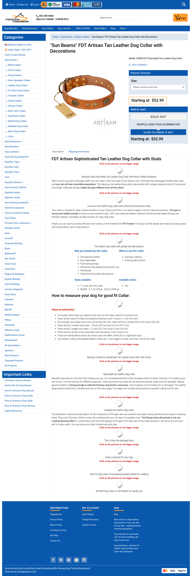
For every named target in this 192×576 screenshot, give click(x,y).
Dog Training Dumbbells (16, 202)
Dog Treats (10, 218)
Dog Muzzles (10, 28)
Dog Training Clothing (15, 187)
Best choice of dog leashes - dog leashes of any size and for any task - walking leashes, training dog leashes (127, 524)
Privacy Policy (56, 519)
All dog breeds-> (13, 345)
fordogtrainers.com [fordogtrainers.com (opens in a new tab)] (27, 571)
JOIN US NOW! (82, 28)
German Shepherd (14, 289)
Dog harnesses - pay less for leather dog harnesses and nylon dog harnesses (127, 548)
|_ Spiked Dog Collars (16, 121)
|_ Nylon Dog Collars (15, 131)
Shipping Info (56, 514)
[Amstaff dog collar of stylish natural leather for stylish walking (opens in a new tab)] (118, 484)
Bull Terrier (10, 258)
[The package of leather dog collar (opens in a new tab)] (118, 433)
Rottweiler (10, 325)
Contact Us (22, 4)
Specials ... (10, 350)
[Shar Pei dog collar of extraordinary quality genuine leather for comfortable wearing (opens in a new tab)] (118, 467)
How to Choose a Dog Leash (19, 395)
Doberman (10, 269)
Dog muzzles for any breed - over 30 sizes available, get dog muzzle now (126, 537)
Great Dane (10, 294)
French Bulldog (12, 284)
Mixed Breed (11, 340)
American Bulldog (13, 243)
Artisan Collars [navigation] (81, 36)
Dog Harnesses (29, 28)
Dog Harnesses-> (13, 141)
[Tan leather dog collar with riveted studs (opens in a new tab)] (118, 239)
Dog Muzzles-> (12, 146)
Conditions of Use (58, 530)
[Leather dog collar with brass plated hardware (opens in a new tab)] (118, 350)
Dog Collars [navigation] (66, 36)
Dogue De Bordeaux (14, 274)
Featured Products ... (15, 360)
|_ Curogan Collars (14, 95)
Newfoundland (12, 314)
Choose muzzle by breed (17, 213)
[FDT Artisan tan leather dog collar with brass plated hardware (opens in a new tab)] (118, 169)
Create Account (89, 525)
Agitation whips (12, 192)
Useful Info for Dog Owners (18, 385)
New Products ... (13, 355)
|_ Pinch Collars (13, 70)
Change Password (90, 519)
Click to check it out (158, 132)
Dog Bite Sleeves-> (14, 182)
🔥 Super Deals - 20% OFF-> (18, 49)
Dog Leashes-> (12, 151)
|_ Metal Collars (13, 65)
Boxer (7, 248)
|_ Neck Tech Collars (15, 111)
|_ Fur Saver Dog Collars (17, 90)
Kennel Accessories (14, 207)
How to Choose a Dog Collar (19, 400)
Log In (34, 4)
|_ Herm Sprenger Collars (18, 80)
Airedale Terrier (12, 228)
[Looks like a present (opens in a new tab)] (118, 450)
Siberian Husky (12, 330)
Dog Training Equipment (17, 156)
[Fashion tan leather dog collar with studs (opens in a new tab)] (118, 199)
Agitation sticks (12, 197)
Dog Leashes (64, 28)
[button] (184, 4)
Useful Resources (13, 411)
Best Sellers (100, 28)
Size (134, 81)
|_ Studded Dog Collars (16, 126)
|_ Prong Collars (13, 75)
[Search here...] (119, 17)
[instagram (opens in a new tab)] (84, 560)
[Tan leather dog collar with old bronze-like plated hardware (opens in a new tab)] (118, 367)
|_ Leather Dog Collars (16, 85)
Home (10, 4)
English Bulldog (12, 279)
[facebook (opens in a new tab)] (53, 560)
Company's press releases (18, 380)
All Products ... (12, 365)
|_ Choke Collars (13, 100)
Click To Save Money (15, 55)
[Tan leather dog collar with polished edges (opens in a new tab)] (118, 403)
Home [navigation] (55, 36)
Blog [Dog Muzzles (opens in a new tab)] (116, 514)
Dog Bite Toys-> (12, 172)
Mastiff (8, 309)
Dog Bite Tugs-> (12, 162)
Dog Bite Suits (12, 167)
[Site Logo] (17, 17)
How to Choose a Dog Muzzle (19, 390)
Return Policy (56, 525)
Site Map (54, 535)
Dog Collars (47, 28)
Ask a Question (138, 64)
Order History (88, 514)
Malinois (9, 304)
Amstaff (9, 238)
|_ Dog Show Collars (15, 116)
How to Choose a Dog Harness (20, 405)
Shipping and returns (79, 151)
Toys (7, 177)
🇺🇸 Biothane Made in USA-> (18, 44)
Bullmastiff (10, 253)
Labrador (9, 299)
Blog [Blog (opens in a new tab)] (113, 28)
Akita (7, 233)
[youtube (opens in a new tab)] (76, 560)
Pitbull (8, 320)
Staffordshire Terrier (15, 335)
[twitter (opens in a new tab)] (61, 560)
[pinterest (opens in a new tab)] (68, 560)
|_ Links (9, 136)
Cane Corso (10, 264)
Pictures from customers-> (18, 223)
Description (58, 151)
